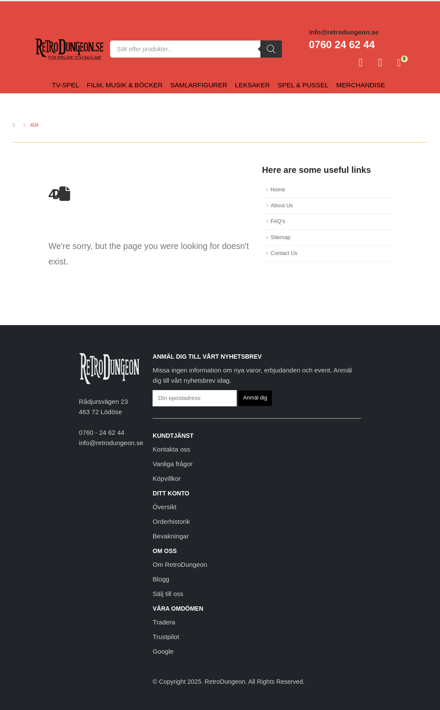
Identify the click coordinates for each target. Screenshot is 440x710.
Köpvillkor (167, 478)
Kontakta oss (171, 449)
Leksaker (252, 85)
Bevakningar (171, 536)
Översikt (164, 506)
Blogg (161, 579)
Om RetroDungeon (180, 564)
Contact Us (284, 253)
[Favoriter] (380, 62)
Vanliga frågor (172, 463)
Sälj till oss (168, 593)
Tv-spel (65, 85)
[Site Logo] (69, 49)
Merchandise (360, 85)
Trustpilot (166, 636)
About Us (282, 206)
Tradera (164, 622)
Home (278, 190)
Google (163, 651)
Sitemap (280, 237)
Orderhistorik (171, 521)
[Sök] (271, 49)
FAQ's (278, 221)
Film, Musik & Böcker (124, 85)
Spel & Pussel (303, 85)
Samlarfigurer (198, 85)
